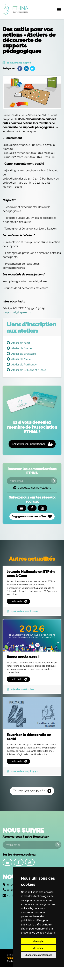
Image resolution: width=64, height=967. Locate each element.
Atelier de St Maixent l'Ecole (28, 370)
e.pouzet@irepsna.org (18, 312)
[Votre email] (32, 480)
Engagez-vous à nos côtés (32, 516)
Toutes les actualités (32, 791)
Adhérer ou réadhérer (32, 444)
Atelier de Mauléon (23, 348)
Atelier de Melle (21, 359)
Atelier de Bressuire (23, 353)
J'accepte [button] (38, 941)
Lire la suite (18, 601)
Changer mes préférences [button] (38, 955)
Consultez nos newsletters (32, 487)
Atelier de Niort (20, 343)
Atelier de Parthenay (24, 364)
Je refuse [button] (38, 948)
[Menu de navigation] (58, 9)
